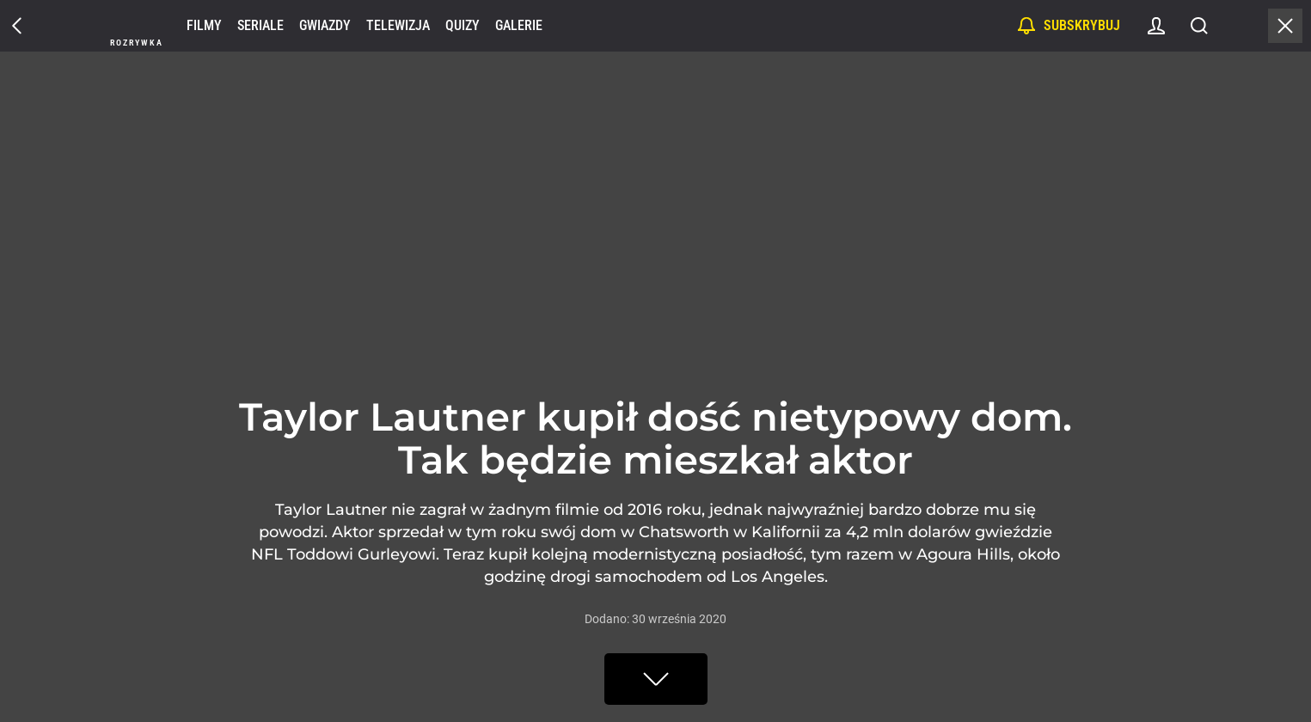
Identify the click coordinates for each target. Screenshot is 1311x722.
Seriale (260, 25)
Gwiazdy (325, 25)
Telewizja (398, 25)
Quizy (462, 25)
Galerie (518, 25)
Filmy (204, 25)
